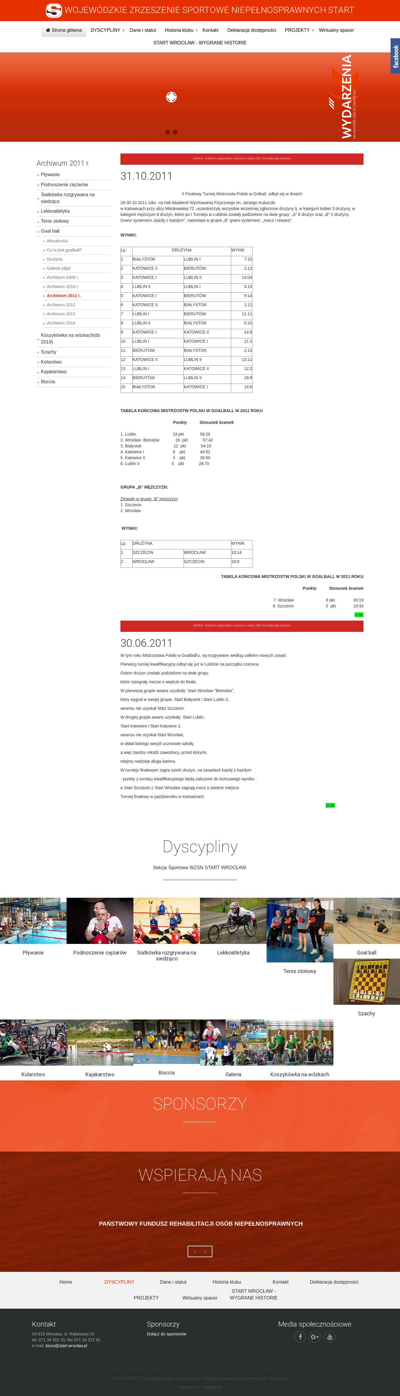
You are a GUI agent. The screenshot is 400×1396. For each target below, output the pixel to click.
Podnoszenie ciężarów (64, 184)
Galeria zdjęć (59, 268)
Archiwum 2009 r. (63, 277)
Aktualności (57, 241)
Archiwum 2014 (61, 323)
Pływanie (50, 174)
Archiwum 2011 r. (64, 295)
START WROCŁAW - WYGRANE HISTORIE (200, 42)
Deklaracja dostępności (251, 30)
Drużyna (54, 259)
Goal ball (50, 231)
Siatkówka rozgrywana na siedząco (68, 198)
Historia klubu (179, 30)
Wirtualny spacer (336, 30)
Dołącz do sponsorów (166, 1334)
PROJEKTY (297, 30)
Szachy (48, 351)
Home (65, 1282)
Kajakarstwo (54, 371)
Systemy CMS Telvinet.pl (264, 1378)
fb (395, 56)
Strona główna (64, 30)
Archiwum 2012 (61, 304)
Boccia (48, 381)
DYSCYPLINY (105, 30)
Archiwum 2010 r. (63, 286)
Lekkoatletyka (55, 211)
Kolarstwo (51, 361)
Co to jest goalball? (64, 250)
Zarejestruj (212, 1387)
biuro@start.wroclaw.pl (66, 1345)
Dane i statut (143, 30)
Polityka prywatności (220, 1378)
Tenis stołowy (55, 221)
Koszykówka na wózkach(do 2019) (70, 338)
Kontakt (211, 30)
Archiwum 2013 (61, 313)
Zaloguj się (188, 1387)
